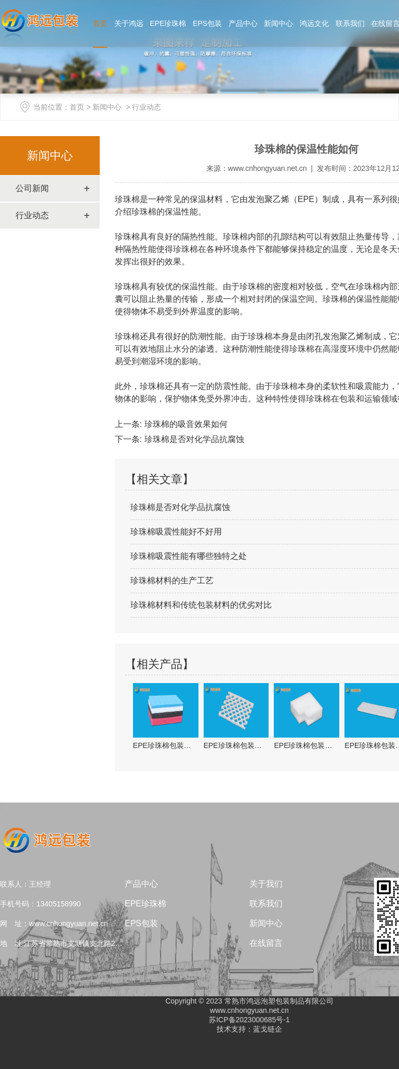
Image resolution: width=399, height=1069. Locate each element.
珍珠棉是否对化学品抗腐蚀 (193, 439)
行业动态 (32, 215)
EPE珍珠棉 (168, 23)
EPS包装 (207, 23)
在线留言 (266, 943)
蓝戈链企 (267, 1029)
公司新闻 (32, 188)
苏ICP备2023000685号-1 (249, 1019)
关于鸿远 (128, 23)
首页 (100, 23)
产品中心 (243, 23)
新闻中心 (278, 23)
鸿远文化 (314, 23)
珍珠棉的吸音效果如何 (184, 424)
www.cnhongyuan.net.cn (267, 168)
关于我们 (266, 883)
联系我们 (350, 23)
